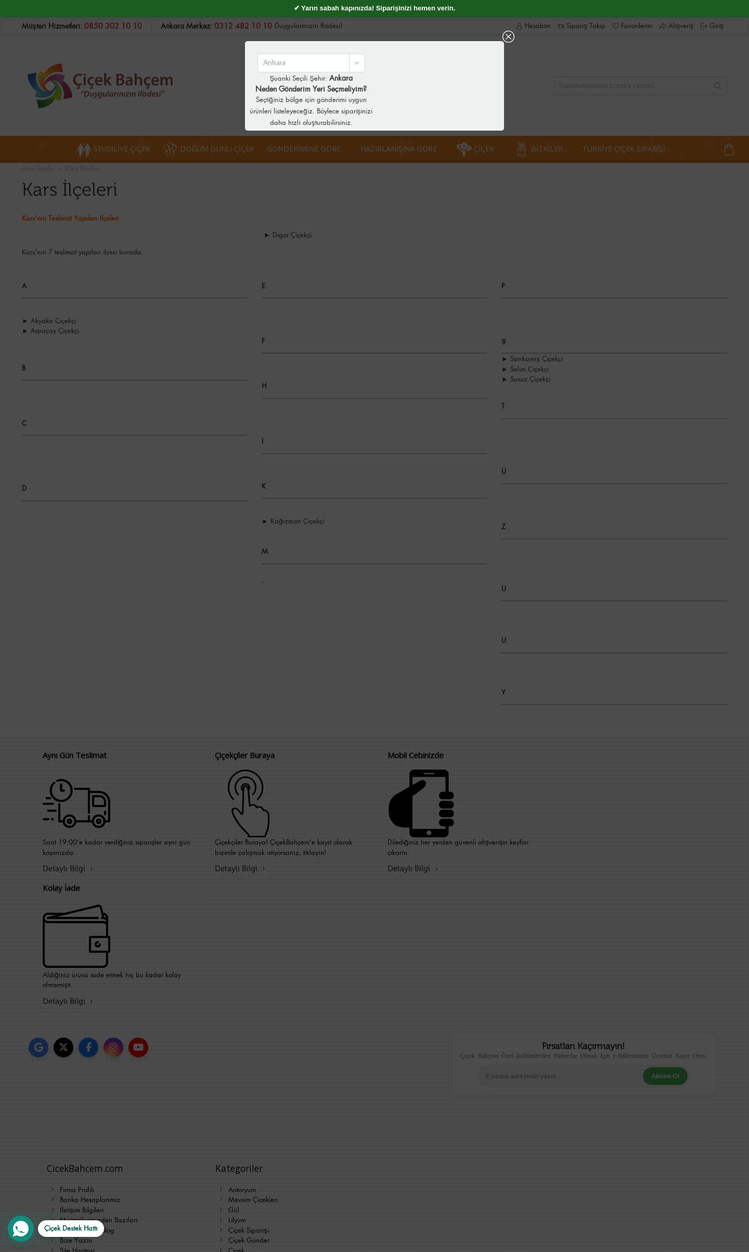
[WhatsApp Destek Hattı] (56, 1229)
